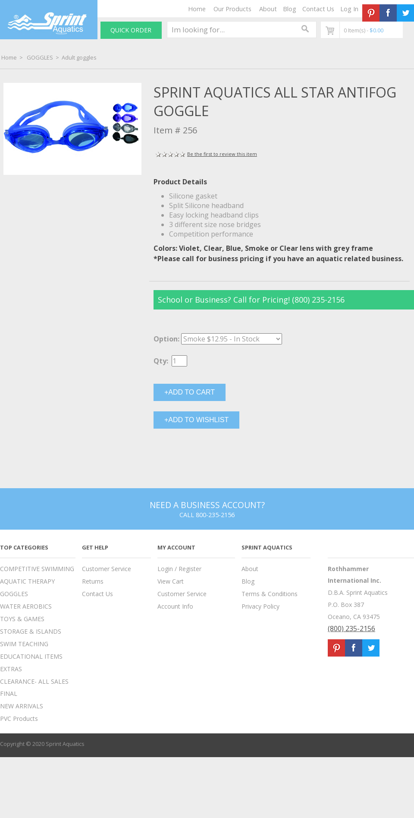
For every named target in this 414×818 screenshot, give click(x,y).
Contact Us (318, 9)
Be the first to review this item (222, 154)
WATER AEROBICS (26, 606)
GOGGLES (40, 57)
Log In (349, 9)
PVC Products (19, 718)
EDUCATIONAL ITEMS (31, 656)
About (268, 9)
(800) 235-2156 (351, 628)
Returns (93, 581)
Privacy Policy (260, 606)
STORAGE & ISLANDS (30, 631)
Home (197, 9)
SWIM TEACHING (24, 644)
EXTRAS (11, 669)
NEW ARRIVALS (21, 706)
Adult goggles (79, 57)
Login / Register (179, 569)
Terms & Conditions (270, 594)
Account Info (175, 606)
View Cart (170, 581)
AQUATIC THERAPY (27, 581)
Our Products (232, 9)
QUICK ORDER (130, 30)
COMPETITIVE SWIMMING (37, 569)
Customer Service (106, 569)
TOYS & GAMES (22, 619)
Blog (289, 9)
